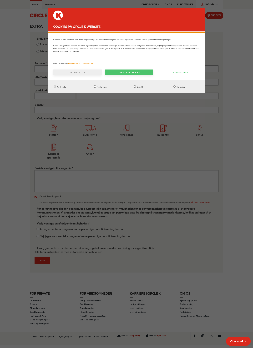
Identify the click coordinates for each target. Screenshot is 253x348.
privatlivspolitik (74, 63)
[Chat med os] (238, 341)
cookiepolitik (88, 63)
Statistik (138, 86)
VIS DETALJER (180, 72)
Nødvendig (60, 86)
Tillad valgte (77, 72)
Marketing (179, 86)
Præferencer (100, 86)
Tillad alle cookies (129, 72)
